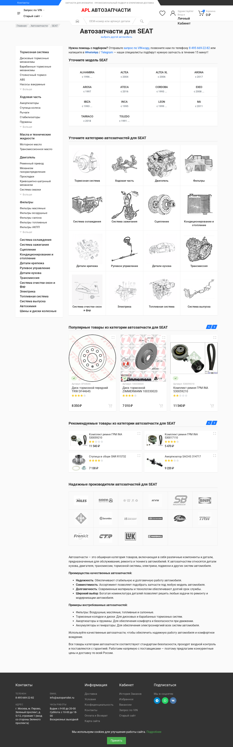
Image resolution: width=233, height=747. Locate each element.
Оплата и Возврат (96, 715)
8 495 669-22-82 (199, 48)
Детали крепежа (32, 263)
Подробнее (154, 732)
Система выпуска (33, 301)
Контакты (23, 2)
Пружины (26, 122)
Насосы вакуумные (32, 84)
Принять (116, 740)
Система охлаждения (35, 240)
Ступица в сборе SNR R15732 (107, 456)
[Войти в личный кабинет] (182, 13)
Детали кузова (30, 273)
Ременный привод (32, 163)
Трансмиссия (29, 278)
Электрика (27, 291)
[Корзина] (207, 13)
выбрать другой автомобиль (116, 37)
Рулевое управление (35, 268)
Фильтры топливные (33, 222)
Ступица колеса (30, 107)
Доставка (91, 693)
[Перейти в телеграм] (157, 700)
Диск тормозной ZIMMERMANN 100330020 (140, 389)
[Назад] (209, 327)
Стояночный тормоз (33, 75)
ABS (22, 79)
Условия (90, 699)
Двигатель (27, 157)
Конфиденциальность (99, 704)
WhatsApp (91, 52)
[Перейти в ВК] (173, 700)
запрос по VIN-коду (136, 48)
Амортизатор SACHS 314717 (183, 456)
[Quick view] (139, 433)
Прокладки (27, 176)
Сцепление (28, 249)
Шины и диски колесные (38, 311)
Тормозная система (34, 52)
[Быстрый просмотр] (113, 337)
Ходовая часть (30, 97)
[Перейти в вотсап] (165, 700)
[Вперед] (214, 327)
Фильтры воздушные (33, 213)
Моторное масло (31, 144)
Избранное (126, 699)
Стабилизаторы (30, 117)
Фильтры (26, 202)
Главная (22, 25)
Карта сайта (92, 721)
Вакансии (125, 704)
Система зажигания (34, 244)
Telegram (107, 52)
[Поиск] (141, 21)
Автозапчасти (39, 25)
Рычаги (24, 112)
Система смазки (30, 189)
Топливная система (34, 296)
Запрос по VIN (33, 10)
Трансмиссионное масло (36, 149)
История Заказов (130, 693)
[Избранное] (162, 13)
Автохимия (28, 306)
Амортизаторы (29, 103)
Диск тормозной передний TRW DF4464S (90, 389)
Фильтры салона (31, 217)
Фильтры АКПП (30, 227)
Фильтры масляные (33, 208)
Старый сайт (32, 16)
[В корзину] (110, 405)
